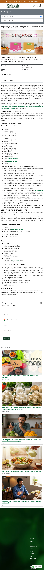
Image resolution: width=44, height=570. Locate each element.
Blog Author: (4, 65)
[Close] (42, 2)
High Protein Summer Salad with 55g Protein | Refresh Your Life (21, 471)
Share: (2, 73)
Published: (25, 65)
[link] (30, 6)
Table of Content (9, 80)
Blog (2, 26)
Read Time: (25, 69)
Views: (3, 69)
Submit (6, 338)
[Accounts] (36, 6)
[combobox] (5, 320)
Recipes (7, 26)
